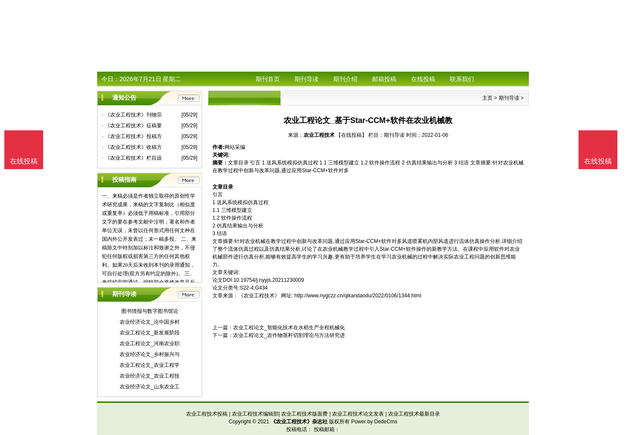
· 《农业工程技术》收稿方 (132, 147)
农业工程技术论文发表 (358, 414)
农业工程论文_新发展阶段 (150, 333)
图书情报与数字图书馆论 (149, 311)
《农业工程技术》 (259, 296)
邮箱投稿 (384, 79)
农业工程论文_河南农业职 (150, 343)
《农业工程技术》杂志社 (299, 422)
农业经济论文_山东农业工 (150, 387)
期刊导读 (306, 79)
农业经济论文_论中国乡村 (150, 322)
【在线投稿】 (351, 135)
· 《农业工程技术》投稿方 (132, 136)
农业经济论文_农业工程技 (150, 376)
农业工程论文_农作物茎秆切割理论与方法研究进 (289, 335)
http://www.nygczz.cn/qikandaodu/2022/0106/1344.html (357, 296)
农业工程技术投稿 (207, 414)
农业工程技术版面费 (304, 414)
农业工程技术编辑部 (255, 414)
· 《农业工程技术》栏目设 (132, 158)
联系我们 (462, 79)
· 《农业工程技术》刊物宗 (132, 115)
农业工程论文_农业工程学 (150, 365)
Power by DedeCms (374, 422)
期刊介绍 (345, 79)
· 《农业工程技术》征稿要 (132, 126)
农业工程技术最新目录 (414, 414)
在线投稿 (423, 79)
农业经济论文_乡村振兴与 (150, 354)
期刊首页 (268, 79)
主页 (487, 98)
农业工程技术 (319, 135)
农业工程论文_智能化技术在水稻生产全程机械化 (289, 328)
